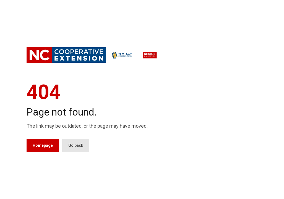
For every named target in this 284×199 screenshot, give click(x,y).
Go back (75, 145)
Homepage (43, 145)
